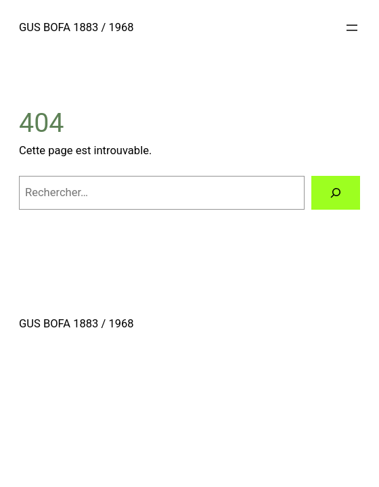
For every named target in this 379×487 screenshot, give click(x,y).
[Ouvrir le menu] (352, 28)
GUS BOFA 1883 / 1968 (76, 27)
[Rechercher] (335, 193)
